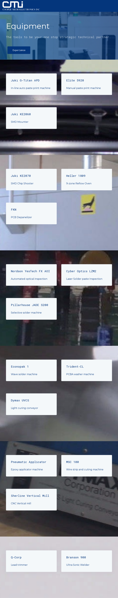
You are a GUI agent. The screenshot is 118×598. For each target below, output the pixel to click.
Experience (19, 50)
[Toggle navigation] (113, 6)
